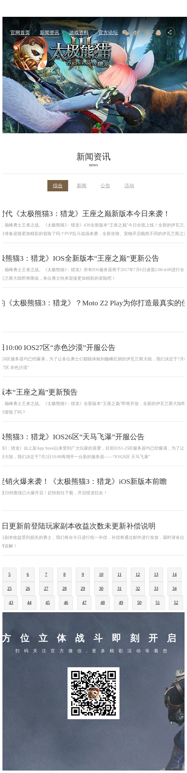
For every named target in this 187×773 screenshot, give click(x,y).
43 (11, 602)
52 (176, 602)
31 (119, 588)
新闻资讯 (49, 32)
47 (84, 602)
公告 (105, 185)
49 (121, 602)
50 (139, 602)
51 (158, 602)
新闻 (81, 185)
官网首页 (20, 32)
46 (66, 602)
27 (46, 588)
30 (101, 588)
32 (138, 588)
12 (138, 574)
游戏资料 (79, 32)
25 (9, 588)
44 (29, 602)
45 (48, 602)
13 (156, 574)
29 (83, 588)
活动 (129, 185)
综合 (58, 185)
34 (174, 588)
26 (28, 588)
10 (101, 574)
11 (119, 574)
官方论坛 (108, 32)
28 (64, 588)
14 (174, 574)
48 (103, 602)
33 (156, 588)
